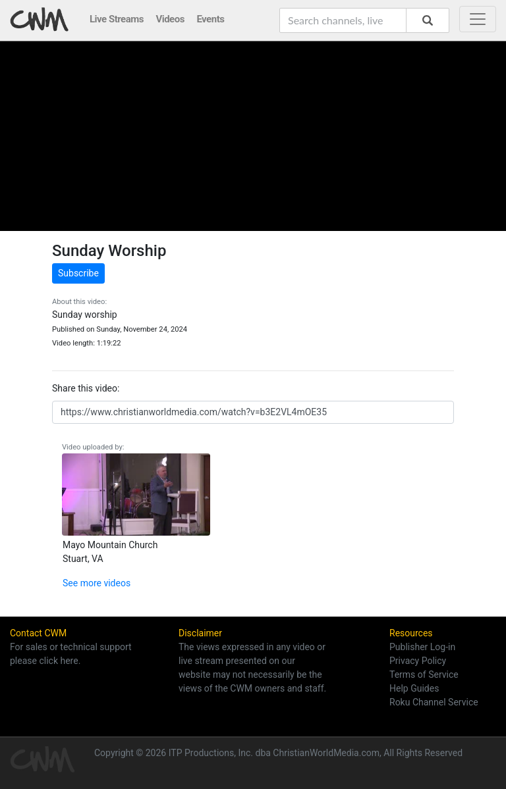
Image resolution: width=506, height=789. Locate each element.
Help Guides (414, 688)
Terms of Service (424, 674)
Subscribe (78, 273)
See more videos (96, 583)
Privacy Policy (417, 660)
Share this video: (85, 388)
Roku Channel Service (433, 702)
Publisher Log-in (422, 647)
